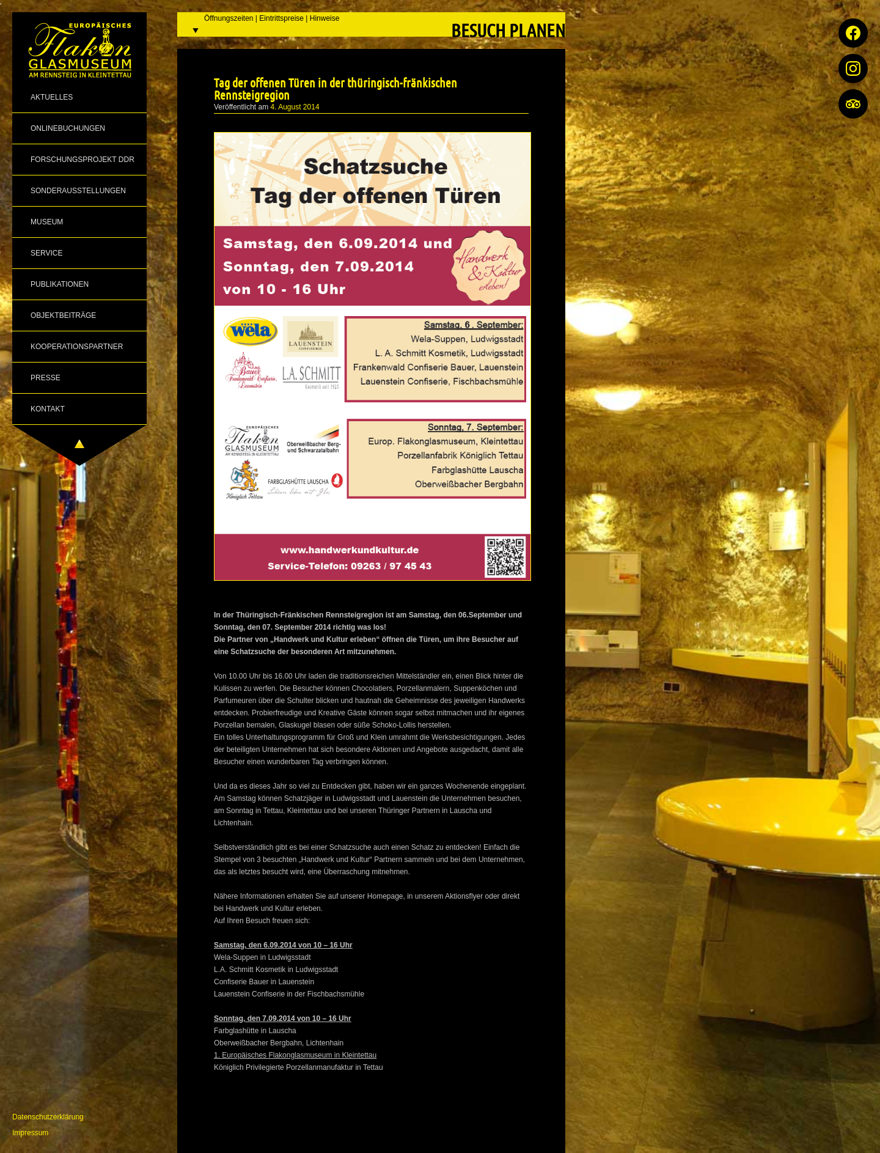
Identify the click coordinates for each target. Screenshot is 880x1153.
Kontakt (48, 409)
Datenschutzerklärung (48, 1117)
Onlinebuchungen (68, 128)
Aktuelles (52, 97)
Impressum (30, 1133)
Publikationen (60, 284)
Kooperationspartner (77, 346)
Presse (46, 378)
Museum (47, 222)
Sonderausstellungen (78, 190)
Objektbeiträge (63, 315)
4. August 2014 (295, 107)
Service (46, 253)
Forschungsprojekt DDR (82, 159)
